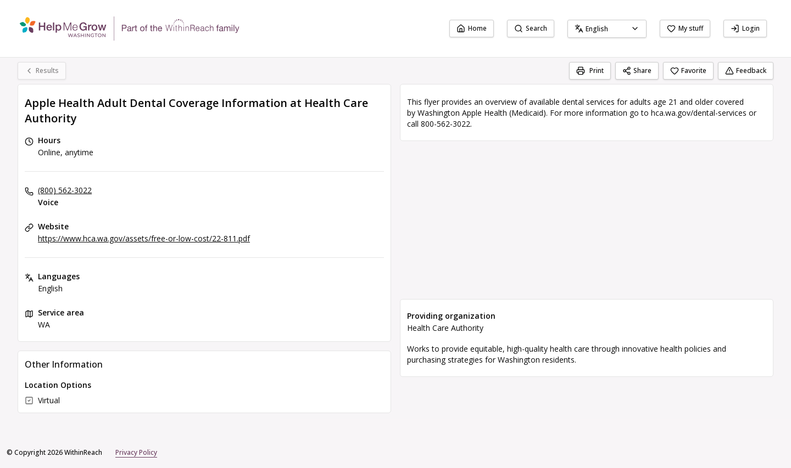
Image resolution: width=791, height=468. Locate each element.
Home (471, 28)
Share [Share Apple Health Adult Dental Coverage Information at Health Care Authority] (636, 70)
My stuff (685, 28)
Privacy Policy (136, 452)
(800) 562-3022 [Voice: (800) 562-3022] (65, 190)
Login (745, 28)
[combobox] (607, 29)
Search (530, 28)
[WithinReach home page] (129, 28)
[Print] (590, 71)
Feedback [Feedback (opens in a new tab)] (745, 70)
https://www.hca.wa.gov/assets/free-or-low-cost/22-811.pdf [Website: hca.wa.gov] (144, 238)
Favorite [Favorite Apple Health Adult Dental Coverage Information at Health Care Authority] (688, 70)
